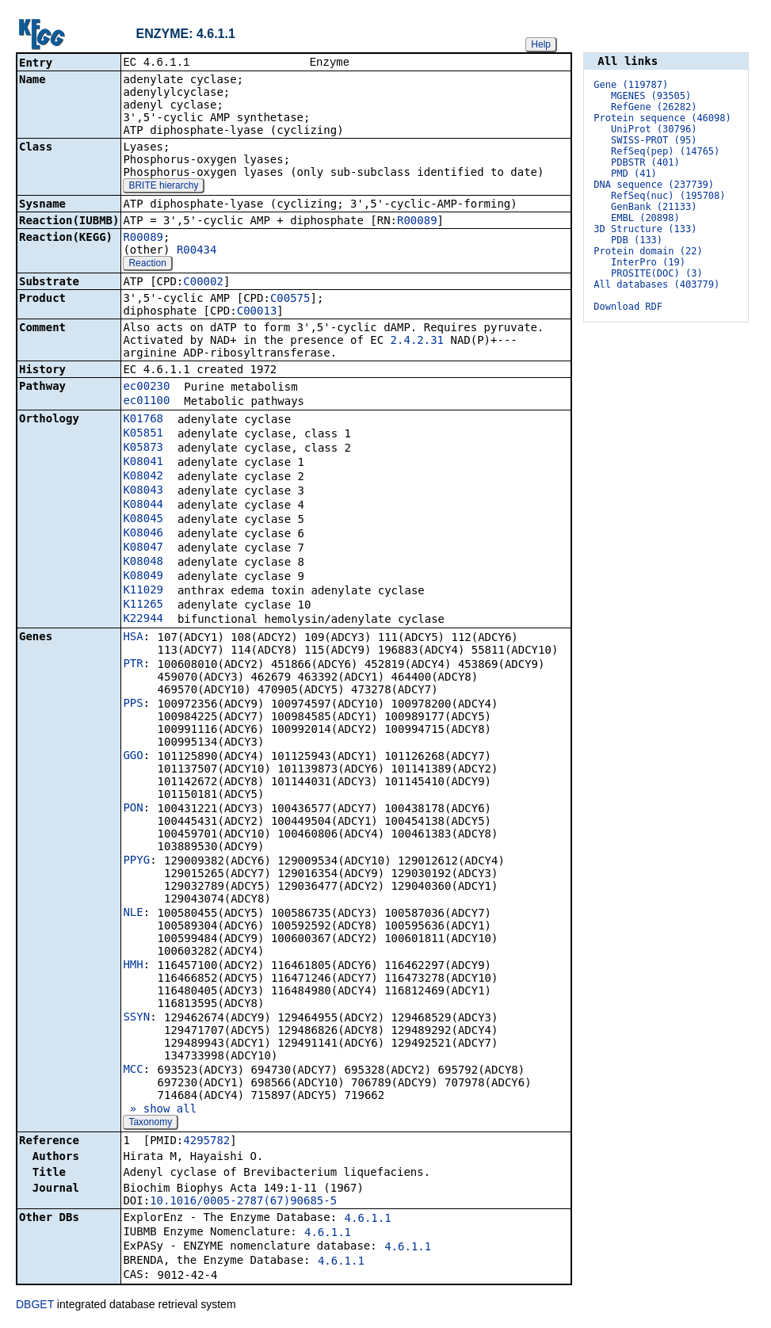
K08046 (143, 534)
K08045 (143, 519)
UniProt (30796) (654, 129)
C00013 (257, 312)
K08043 (143, 491)
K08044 (143, 505)
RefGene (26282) (654, 107)
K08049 (143, 577)
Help (541, 44)
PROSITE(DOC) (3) (657, 273)
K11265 (143, 605)
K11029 (143, 591)
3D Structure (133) (645, 229)
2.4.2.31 (417, 341)
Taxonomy (150, 1123)
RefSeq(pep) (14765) (665, 151)
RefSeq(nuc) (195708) (668, 195)
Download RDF (628, 306)
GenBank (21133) (654, 206)
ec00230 (146, 387)
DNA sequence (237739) (654, 184)
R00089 (417, 222)
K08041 (143, 462)
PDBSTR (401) (645, 162)
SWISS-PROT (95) (654, 140)
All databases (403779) (656, 284)
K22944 (143, 619)
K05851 (143, 434)
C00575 (290, 299)
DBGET (35, 1305)
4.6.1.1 (368, 1219)
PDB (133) (636, 240)
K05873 (143, 448)
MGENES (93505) (651, 95)
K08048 (143, 562)
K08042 (143, 477)
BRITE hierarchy (163, 187)
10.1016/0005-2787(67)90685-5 (243, 1202)
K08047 (143, 548)
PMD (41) (634, 173)
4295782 (206, 1141)
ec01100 (146, 401)
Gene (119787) (631, 84)
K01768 (143, 420)
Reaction (147, 264)
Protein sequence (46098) (662, 118)
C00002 (203, 283)
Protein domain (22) (648, 251)
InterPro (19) (648, 262)
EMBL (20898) (645, 217)
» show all (160, 1110)
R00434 (197, 251)
